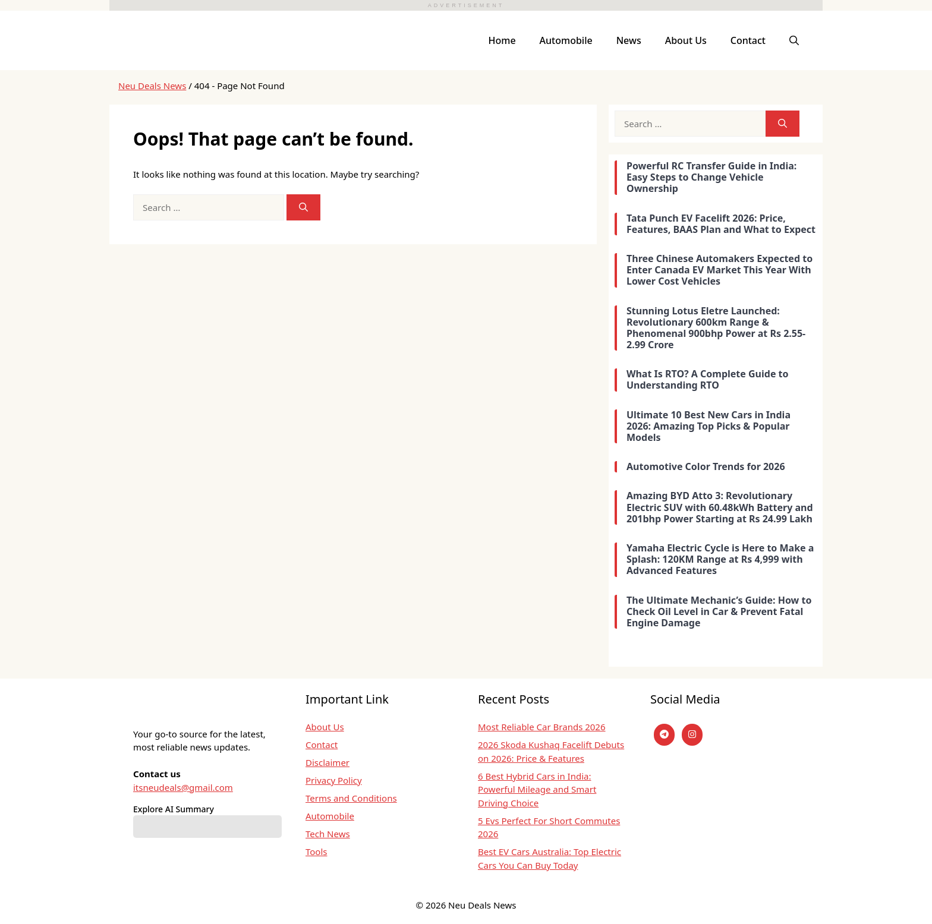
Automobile (566, 40)
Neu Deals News (152, 86)
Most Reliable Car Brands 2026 (542, 727)
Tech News (328, 834)
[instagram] (692, 735)
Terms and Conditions (351, 798)
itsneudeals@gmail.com (183, 787)
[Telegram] (664, 735)
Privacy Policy (334, 780)
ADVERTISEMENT (466, 5)
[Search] (303, 207)
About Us (686, 40)
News (628, 40)
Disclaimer (328, 762)
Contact (748, 40)
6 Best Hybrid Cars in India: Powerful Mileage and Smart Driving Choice (537, 789)
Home (502, 40)
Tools (317, 851)
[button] (794, 40)
